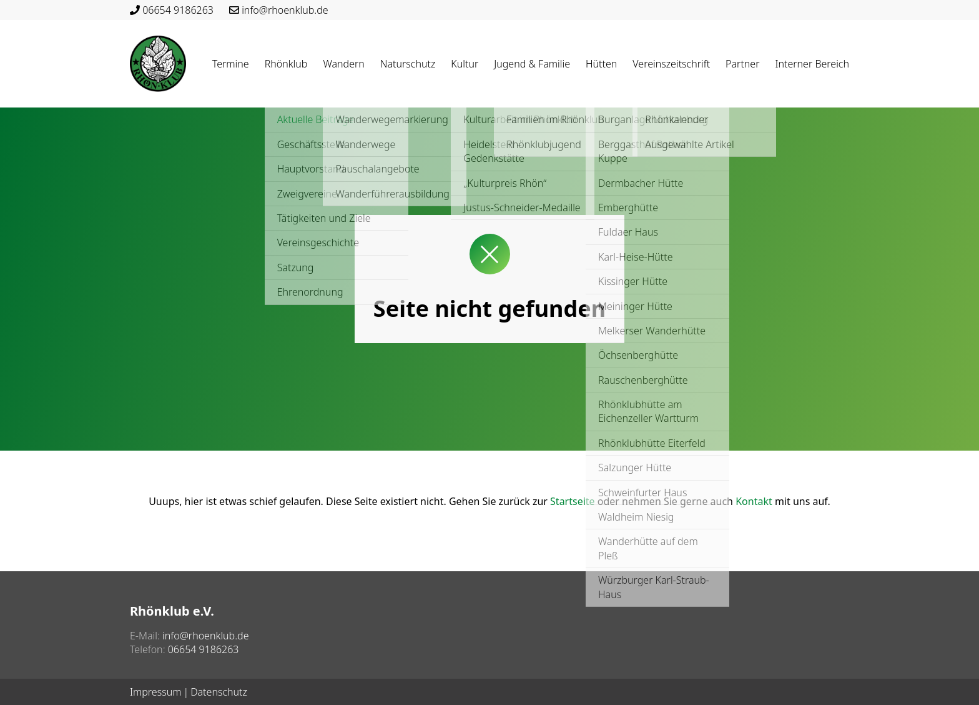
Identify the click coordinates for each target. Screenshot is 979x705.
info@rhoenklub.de (285, 10)
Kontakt (753, 501)
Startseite (572, 501)
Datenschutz (218, 692)
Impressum (155, 692)
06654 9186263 (178, 10)
